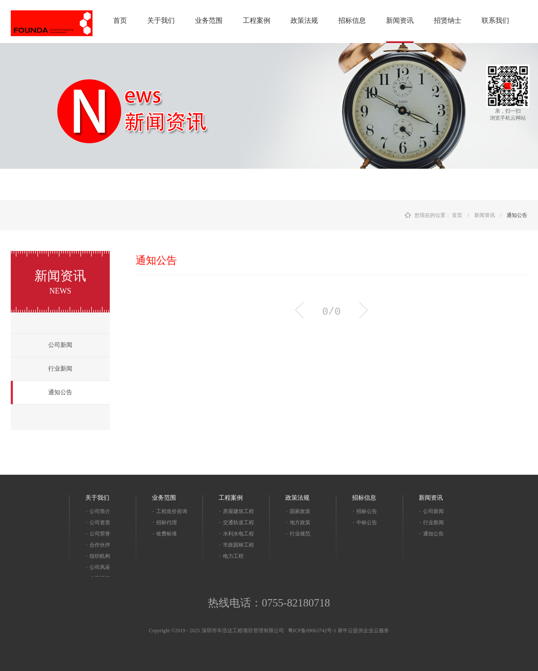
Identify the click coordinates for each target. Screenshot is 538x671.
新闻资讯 (484, 215)
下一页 (363, 310)
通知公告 (517, 215)
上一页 (299, 310)
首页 (120, 20)
